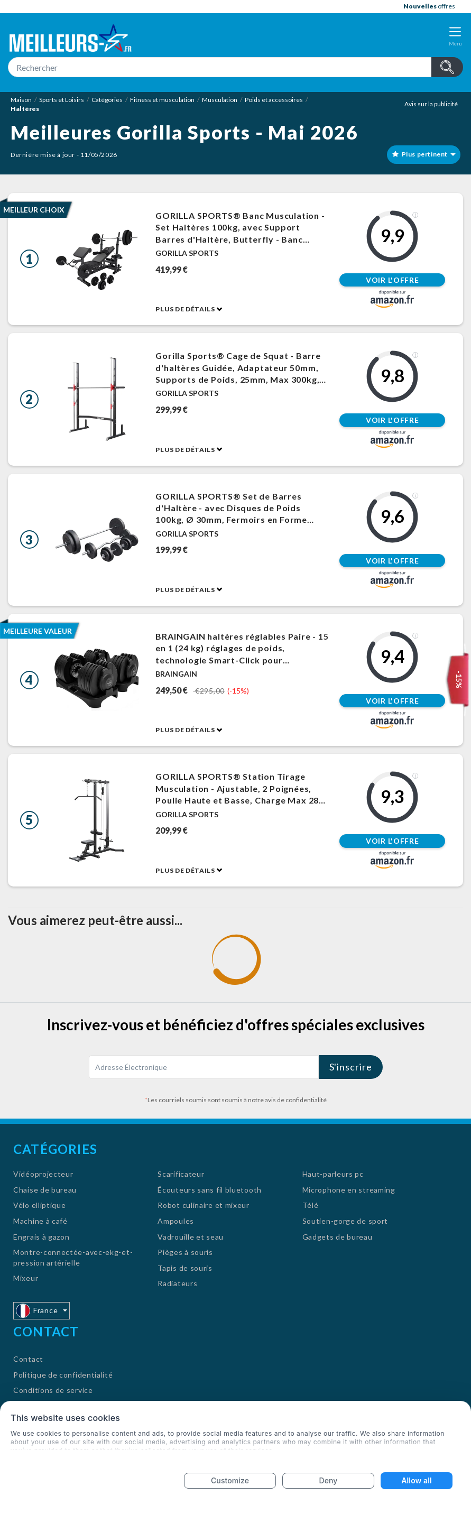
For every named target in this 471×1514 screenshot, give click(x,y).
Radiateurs (177, 1283)
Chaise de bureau (45, 1189)
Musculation (219, 100)
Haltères (25, 109)
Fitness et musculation (162, 100)
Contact (28, 1358)
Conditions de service (53, 1390)
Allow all (416, 1480)
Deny (328, 1480)
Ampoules (176, 1220)
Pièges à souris (185, 1252)
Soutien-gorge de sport (345, 1220)
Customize (230, 1480)
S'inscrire (350, 1067)
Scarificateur (181, 1173)
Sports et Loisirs (61, 100)
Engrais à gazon (41, 1236)
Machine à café (40, 1220)
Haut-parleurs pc (333, 1173)
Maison (21, 100)
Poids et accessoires (274, 100)
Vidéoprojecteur (43, 1173)
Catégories (107, 100)
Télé (310, 1205)
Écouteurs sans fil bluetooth (210, 1189)
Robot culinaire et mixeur (204, 1205)
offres (429, 6)
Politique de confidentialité (63, 1374)
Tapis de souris (185, 1267)
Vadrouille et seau (191, 1236)
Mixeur (25, 1277)
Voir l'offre (392, 280)
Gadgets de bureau (337, 1236)
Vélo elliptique (39, 1205)
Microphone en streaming (348, 1189)
